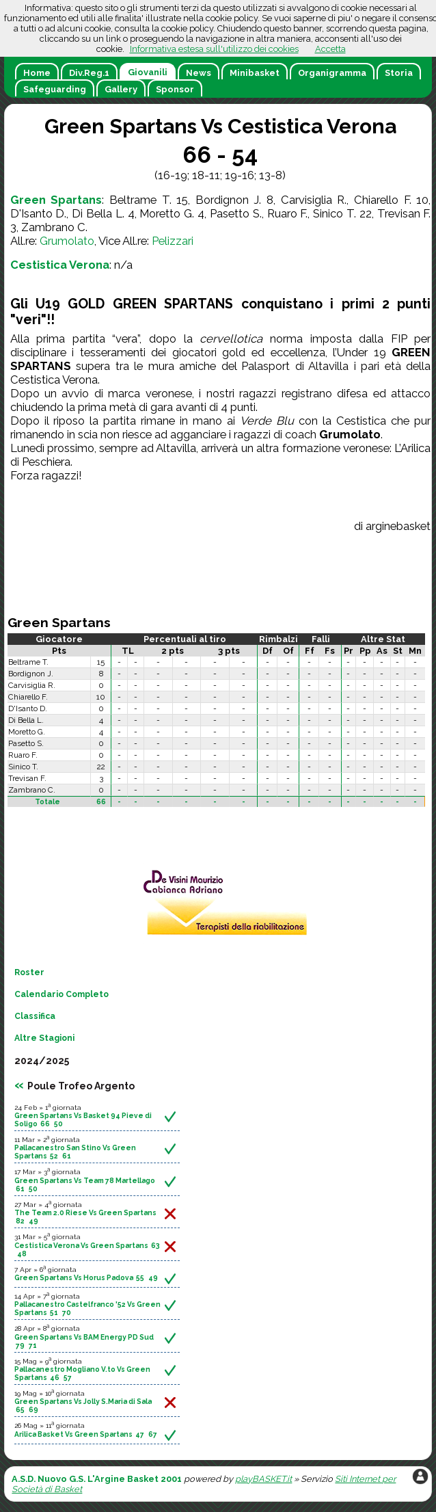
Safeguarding (54, 89)
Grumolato (67, 241)
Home (37, 73)
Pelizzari (172, 241)
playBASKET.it (263, 1479)
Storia (399, 73)
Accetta (330, 49)
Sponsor (175, 89)
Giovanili (147, 72)
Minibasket (255, 73)
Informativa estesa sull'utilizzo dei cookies (214, 49)
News (198, 73)
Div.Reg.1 (89, 73)
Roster (29, 972)
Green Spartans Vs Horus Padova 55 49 (86, 1277)
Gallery (121, 89)
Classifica (34, 1016)
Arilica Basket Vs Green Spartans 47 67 (85, 1434)
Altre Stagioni (44, 1038)
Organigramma (332, 73)
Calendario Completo (61, 994)
